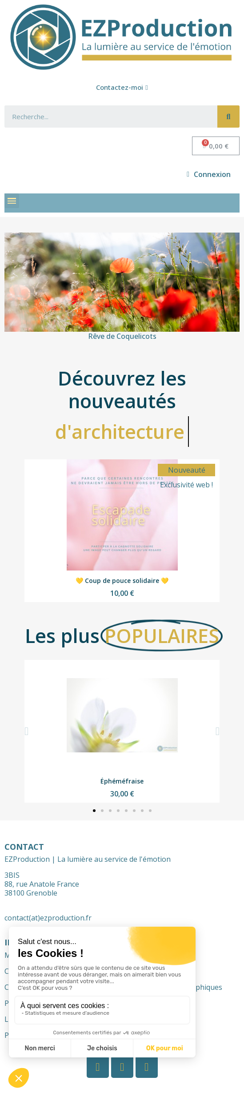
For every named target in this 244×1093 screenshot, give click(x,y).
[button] (121, 87)
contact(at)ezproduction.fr (48, 918)
